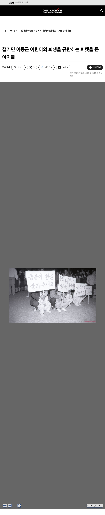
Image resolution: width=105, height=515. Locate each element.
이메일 (63, 67)
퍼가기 (18, 67)
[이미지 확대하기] (5, 505)
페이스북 (46, 67)
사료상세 (14, 30)
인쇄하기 (95, 67)
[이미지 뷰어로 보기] (19, 505)
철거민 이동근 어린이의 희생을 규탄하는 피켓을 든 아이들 (46, 30)
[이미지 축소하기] (10, 505)
